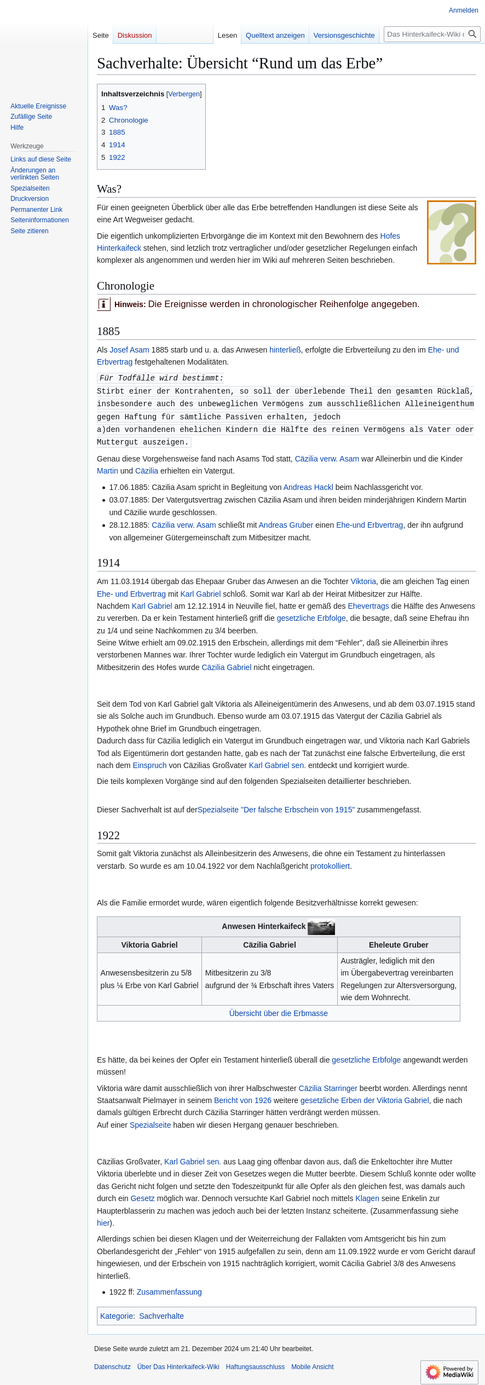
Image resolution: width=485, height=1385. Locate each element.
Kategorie (116, 1312)
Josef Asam (130, 349)
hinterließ (285, 349)
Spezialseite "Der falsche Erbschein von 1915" (276, 806)
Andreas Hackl (308, 484)
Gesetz (142, 1195)
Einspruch (149, 762)
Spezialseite (150, 1121)
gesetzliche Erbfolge (311, 614)
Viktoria (363, 578)
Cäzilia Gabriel (226, 664)
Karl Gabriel (201, 590)
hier (103, 1219)
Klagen (367, 1195)
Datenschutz (112, 1363)
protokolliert (330, 862)
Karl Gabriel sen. (277, 762)
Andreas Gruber (286, 521)
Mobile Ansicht (312, 1363)
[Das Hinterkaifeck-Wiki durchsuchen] (432, 34)
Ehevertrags (368, 602)
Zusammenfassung (169, 1288)
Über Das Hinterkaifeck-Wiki (178, 1363)
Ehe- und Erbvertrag (131, 590)
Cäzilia (146, 467)
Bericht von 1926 (243, 1097)
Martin (108, 467)
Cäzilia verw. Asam (327, 455)
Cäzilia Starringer (328, 1085)
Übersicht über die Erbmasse (278, 1010)
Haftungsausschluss (255, 1363)
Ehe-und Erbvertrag (369, 521)
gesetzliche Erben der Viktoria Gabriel (365, 1097)
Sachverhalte (161, 1312)
